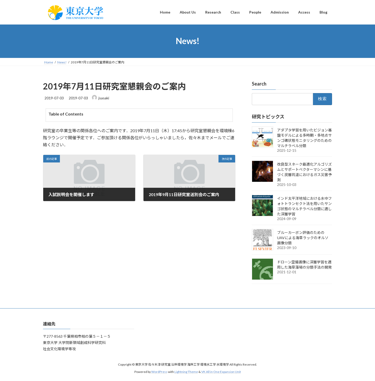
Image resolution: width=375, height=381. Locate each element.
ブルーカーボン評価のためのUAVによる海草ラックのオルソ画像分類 (302, 237)
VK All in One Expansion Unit (221, 372)
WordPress (159, 372)
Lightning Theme (186, 372)
